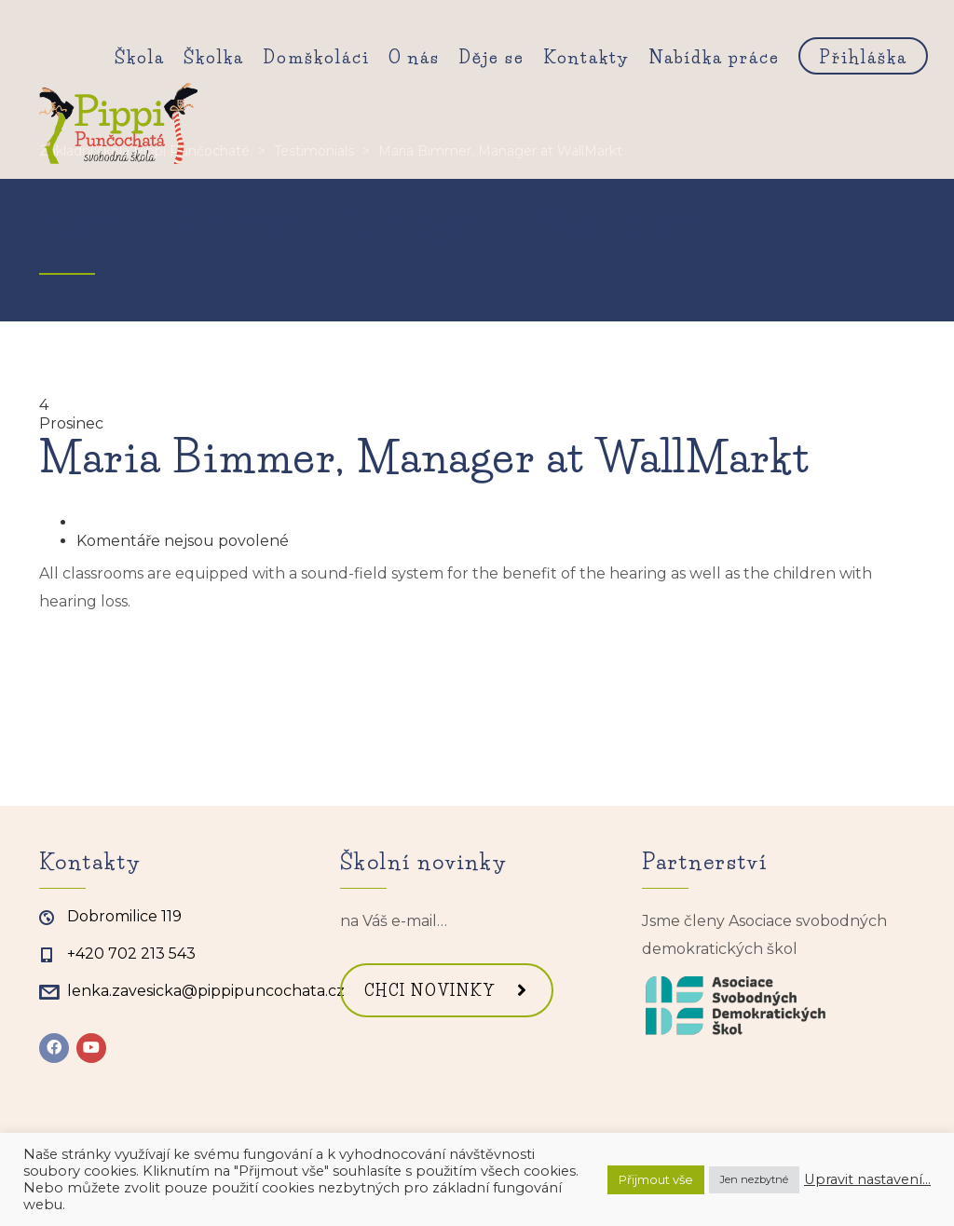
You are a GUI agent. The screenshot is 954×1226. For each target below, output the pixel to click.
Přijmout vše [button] (656, 1179)
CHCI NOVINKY (446, 990)
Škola (140, 58)
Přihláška (863, 58)
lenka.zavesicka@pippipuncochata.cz (206, 991)
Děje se (491, 58)
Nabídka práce (714, 58)
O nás (414, 58)
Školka (214, 58)
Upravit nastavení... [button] (867, 1179)
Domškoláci (316, 58)
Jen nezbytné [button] (754, 1179)
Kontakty (586, 58)
